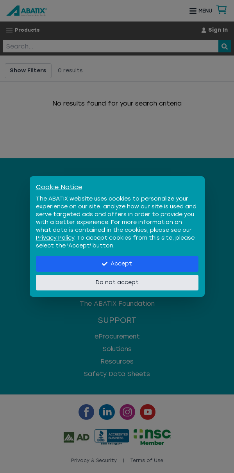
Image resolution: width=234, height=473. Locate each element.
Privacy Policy (55, 238)
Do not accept (117, 282)
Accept (117, 263)
